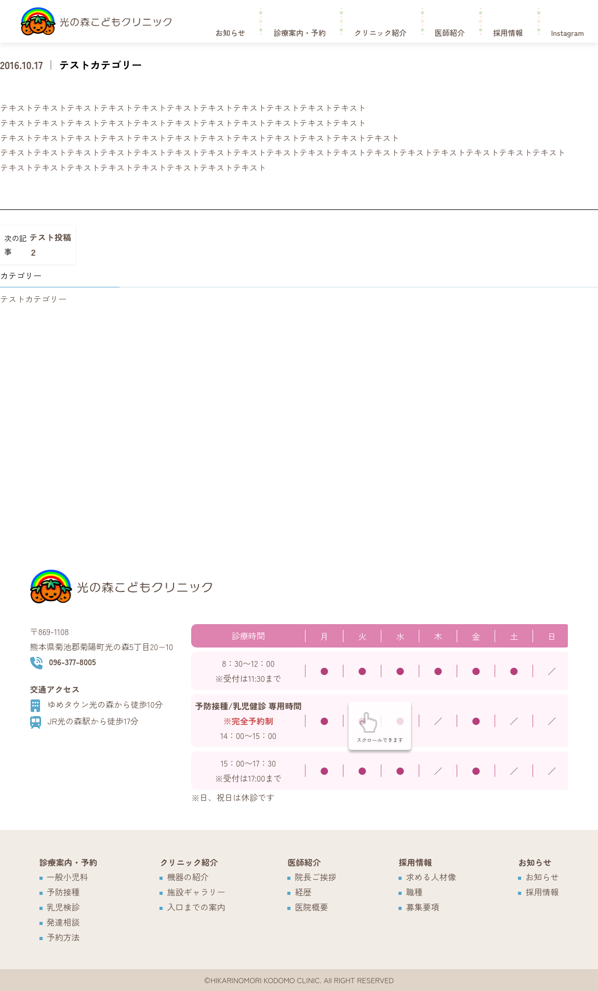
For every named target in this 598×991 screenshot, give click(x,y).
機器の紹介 (187, 876)
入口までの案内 (196, 907)
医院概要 (311, 907)
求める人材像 (431, 876)
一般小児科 (67, 876)
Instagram (567, 31)
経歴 (303, 892)
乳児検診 (63, 907)
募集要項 (422, 907)
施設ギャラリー (196, 892)
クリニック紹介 (380, 31)
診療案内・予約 (300, 31)
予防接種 (63, 892)
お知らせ (231, 31)
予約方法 (63, 937)
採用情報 (508, 31)
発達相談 (63, 922)
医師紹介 (450, 31)
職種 (414, 892)
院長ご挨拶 (315, 876)
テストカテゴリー (100, 64)
